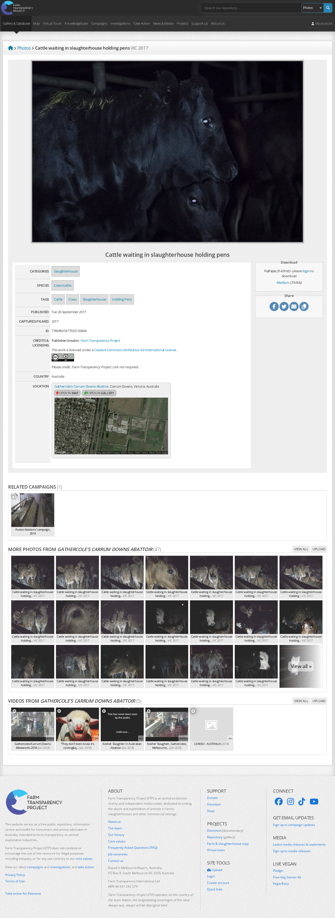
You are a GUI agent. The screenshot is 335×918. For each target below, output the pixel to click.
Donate (212, 792)
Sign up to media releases (292, 845)
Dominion (225, 825)
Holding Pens (122, 299)
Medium (283, 282)
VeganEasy (281, 878)
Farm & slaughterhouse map (228, 838)
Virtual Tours (52, 23)
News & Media (163, 23)
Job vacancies (118, 849)
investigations (60, 861)
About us (114, 816)
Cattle (58, 299)
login (306, 271)
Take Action (141, 23)
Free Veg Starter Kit (287, 871)
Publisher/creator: (66, 340)
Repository (221, 831)
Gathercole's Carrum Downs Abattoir (81, 386)
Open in (67, 398)
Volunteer (214, 799)
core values (84, 853)
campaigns (35, 861)
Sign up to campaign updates (294, 819)
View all (301, 543)
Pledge (278, 865)
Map (36, 23)
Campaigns (99, 23)
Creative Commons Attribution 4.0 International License (135, 350)
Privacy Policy (15, 869)
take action (86, 861)
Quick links (214, 884)
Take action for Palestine (23, 888)
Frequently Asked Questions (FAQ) (133, 842)
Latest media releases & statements (299, 839)
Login (211, 871)
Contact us (116, 855)
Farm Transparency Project (100, 340)
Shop (210, 805)
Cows (73, 299)
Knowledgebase (76, 23)
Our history (116, 829)
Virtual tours (216, 844)
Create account (218, 877)
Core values (116, 836)
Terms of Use (15, 876)
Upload (318, 543)
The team (115, 823)
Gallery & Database (16, 23)
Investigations (120, 23)
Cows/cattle (62, 285)
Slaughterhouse (65, 271)
